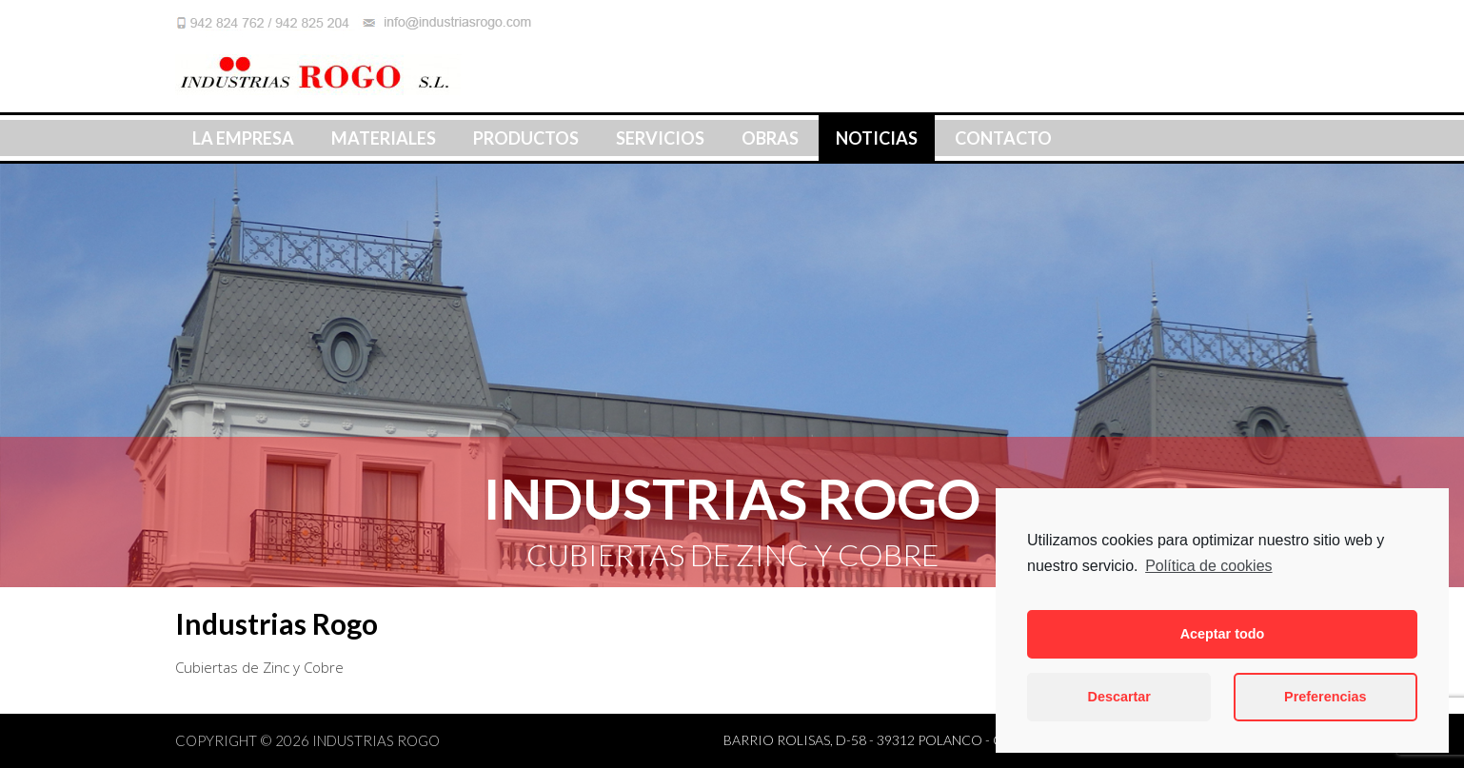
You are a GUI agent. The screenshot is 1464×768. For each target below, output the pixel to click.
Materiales (383, 138)
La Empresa (243, 138)
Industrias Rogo (376, 740)
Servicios (660, 138)
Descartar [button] (1119, 696)
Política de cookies (1208, 566)
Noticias (877, 138)
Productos (526, 138)
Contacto (1003, 138)
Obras (770, 138)
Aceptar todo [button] (1222, 633)
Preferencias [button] (1325, 696)
